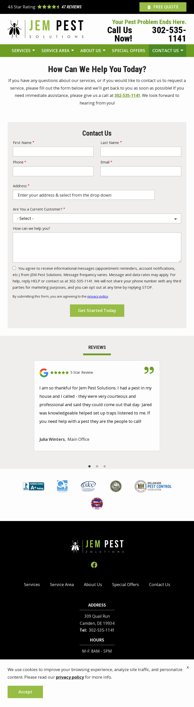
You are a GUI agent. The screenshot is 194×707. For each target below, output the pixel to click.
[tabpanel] (97, 405)
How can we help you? (31, 228)
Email (105, 162)
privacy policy (97, 296)
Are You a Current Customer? (37, 209)
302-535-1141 (127, 95)
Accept (25, 692)
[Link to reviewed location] (97, 372)
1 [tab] (89, 466)
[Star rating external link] (52, 7)
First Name (22, 142)
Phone (18, 162)
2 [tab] (97, 466)
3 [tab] (104, 466)
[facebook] (94, 564)
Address (20, 185)
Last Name (110, 142)
